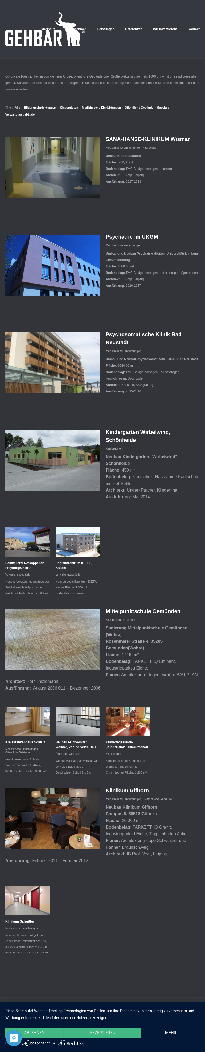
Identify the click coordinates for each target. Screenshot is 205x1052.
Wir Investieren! (165, 29)
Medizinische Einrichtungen (101, 107)
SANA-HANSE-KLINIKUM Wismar (148, 139)
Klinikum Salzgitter (19, 921)
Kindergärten (69, 107)
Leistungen (106, 29)
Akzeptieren (102, 1033)
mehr (170, 1033)
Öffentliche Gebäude (139, 107)
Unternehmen (76, 29)
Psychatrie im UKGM (132, 237)
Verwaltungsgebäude (20, 114)
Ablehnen (34, 1033)
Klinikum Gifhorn (127, 790)
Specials (163, 107)
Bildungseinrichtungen (40, 107)
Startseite (48, 29)
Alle (19, 107)
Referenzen (134, 29)
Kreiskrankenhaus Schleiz (25, 742)
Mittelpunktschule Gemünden (143, 611)
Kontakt (194, 29)
